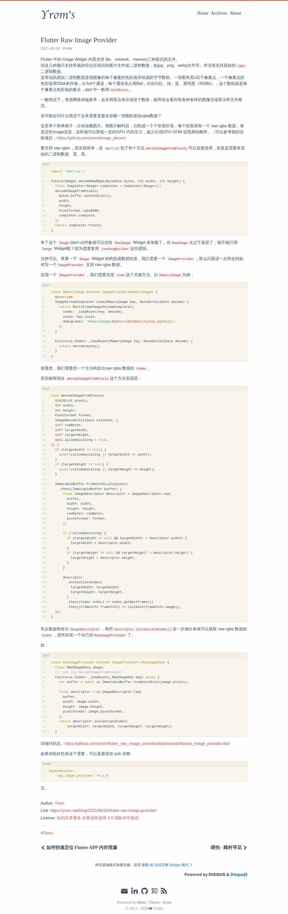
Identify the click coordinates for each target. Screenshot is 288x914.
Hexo (141, 902)
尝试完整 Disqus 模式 (171, 864)
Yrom (59, 803)
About (235, 13)
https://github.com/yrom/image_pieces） (93, 138)
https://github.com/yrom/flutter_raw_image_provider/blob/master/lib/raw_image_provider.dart (147, 743)
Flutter (68, 48)
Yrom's (58, 15)
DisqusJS (239, 874)
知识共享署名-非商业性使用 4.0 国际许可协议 (97, 818)
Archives (219, 13)
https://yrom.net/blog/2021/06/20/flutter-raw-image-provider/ (103, 810)
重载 (145, 864)
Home (202, 13)
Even (167, 902)
